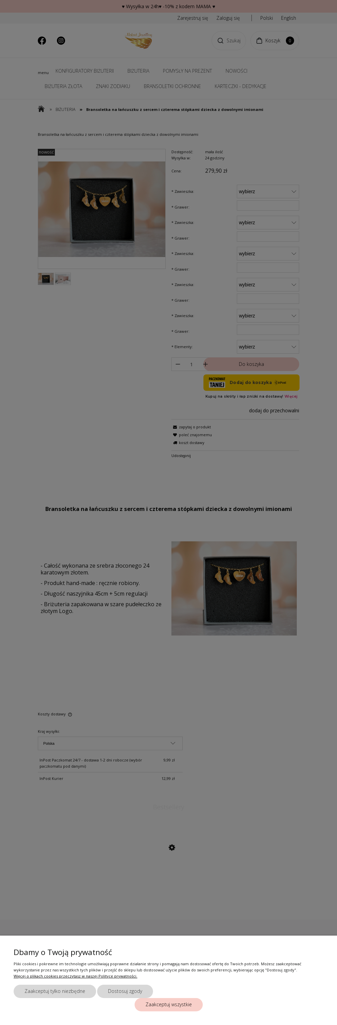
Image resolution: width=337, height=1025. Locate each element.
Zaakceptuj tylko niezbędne (55, 991)
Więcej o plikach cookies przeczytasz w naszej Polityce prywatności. (75, 976)
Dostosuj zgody (125, 991)
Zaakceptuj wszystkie (168, 1004)
